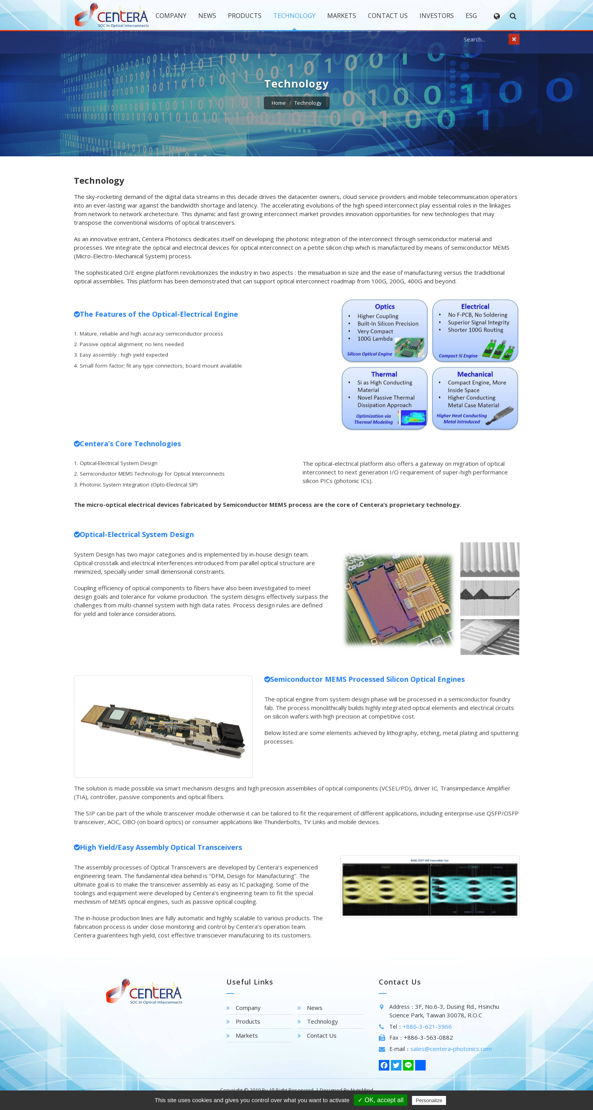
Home (279, 102)
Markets (341, 15)
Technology (294, 15)
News (207, 15)
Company (171, 15)
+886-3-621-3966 (427, 1026)
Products (245, 15)
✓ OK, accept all (380, 1100)
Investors (436, 15)
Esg (471, 15)
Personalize (429, 1100)
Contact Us (388, 15)
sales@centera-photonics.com (451, 1049)
